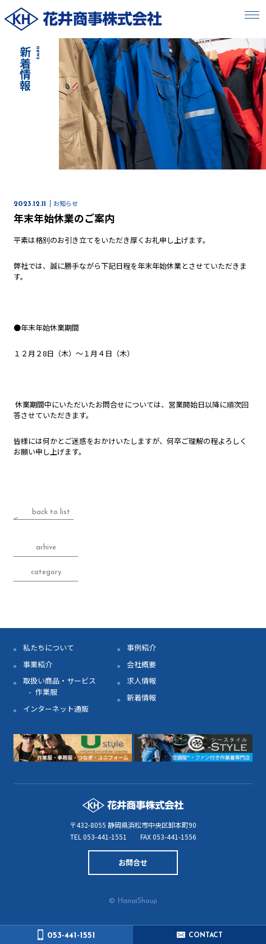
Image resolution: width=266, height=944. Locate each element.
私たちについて (48, 647)
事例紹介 (141, 647)
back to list (51, 512)
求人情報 (141, 680)
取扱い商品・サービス (59, 680)
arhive (46, 547)
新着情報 (141, 697)
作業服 (46, 691)
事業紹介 (37, 664)
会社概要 (141, 664)
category (46, 572)
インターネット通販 (56, 708)
